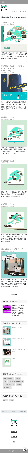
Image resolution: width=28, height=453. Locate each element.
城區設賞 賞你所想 (5, 24)
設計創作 (5, 400)
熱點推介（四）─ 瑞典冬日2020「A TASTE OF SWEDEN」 (13, 68)
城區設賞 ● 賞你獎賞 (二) (12, 249)
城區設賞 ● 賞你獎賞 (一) (18, 338)
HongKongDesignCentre (8, 384)
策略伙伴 (19, 384)
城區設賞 (18, 378)
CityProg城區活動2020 (8, 378)
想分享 (13, 411)
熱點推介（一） (8, 204)
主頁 (9, 411)
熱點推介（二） (8, 161)
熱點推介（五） (8, 22)
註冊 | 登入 (23, 12)
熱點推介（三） (8, 117)
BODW (5, 381)
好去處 (11, 400)
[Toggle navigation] (3, 2)
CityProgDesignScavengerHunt (16, 381)
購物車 (15, 12)
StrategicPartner (7, 387)
